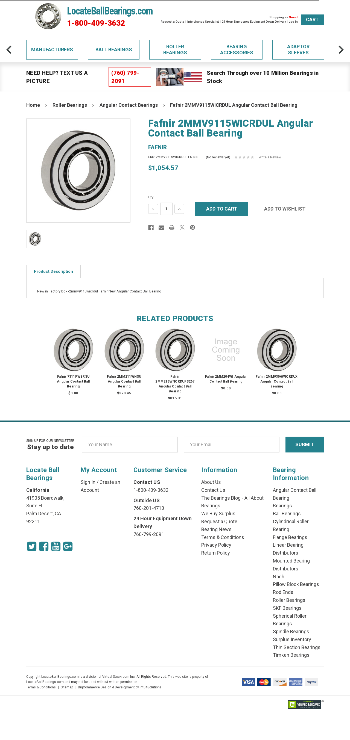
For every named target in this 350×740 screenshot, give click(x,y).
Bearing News (216, 529)
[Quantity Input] (166, 209)
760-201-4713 (148, 508)
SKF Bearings (287, 608)
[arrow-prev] (9, 50)
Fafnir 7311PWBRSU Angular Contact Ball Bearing (73, 381)
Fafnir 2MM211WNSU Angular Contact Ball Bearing (124, 381)
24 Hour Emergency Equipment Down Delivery (254, 21)
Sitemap (67, 687)
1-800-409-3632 (96, 23)
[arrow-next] (341, 50)
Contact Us (213, 490)
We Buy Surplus (218, 513)
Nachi (279, 576)
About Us (211, 482)
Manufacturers (52, 49)
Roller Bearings (175, 49)
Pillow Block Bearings (296, 584)
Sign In (88, 482)
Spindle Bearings (291, 631)
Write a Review (270, 157)
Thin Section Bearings (296, 647)
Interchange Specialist (203, 21)
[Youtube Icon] (55, 546)
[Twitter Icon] (31, 546)
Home (33, 105)
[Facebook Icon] (43, 546)
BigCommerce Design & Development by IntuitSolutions (120, 687)
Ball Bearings (113, 49)
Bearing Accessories (236, 49)
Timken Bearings (291, 655)
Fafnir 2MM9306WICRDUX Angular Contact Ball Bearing (277, 381)
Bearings (282, 505)
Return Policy (215, 553)
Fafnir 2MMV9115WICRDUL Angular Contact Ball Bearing (234, 105)
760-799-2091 (148, 534)
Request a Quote (172, 21)
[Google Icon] (67, 546)
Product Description (53, 271)
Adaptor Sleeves (298, 49)
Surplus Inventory (292, 639)
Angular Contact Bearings (129, 105)
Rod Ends (283, 592)
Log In (293, 21)
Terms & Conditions (222, 537)
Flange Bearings (290, 537)
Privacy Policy (216, 545)
